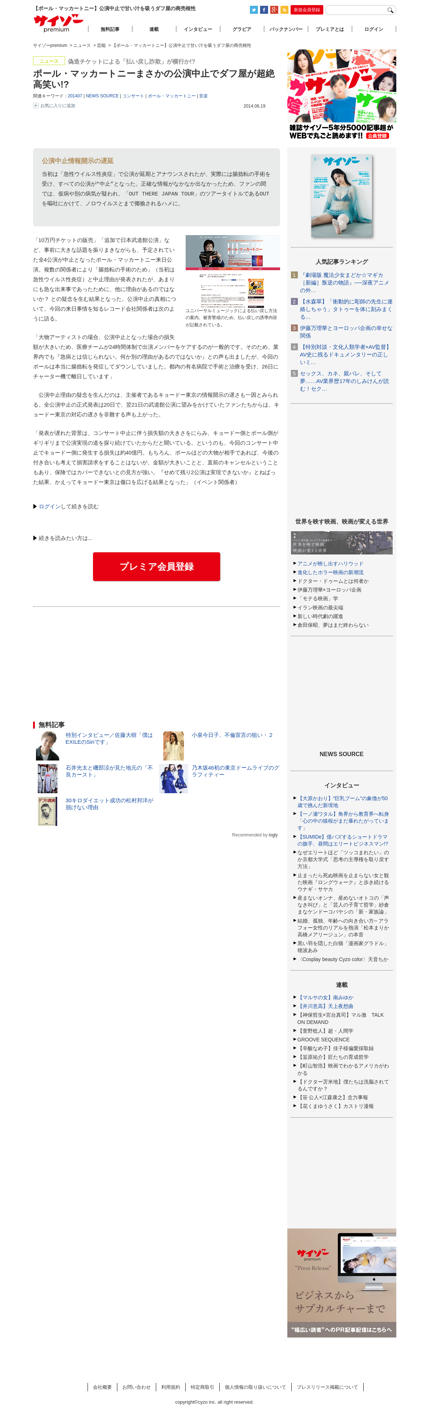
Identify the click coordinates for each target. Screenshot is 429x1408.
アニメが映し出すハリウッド (331, 563)
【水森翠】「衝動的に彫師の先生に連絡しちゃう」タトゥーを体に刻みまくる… (346, 309)
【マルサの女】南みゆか (325, 997)
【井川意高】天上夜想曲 (325, 1006)
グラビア (241, 29)
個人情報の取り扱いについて (255, 1387)
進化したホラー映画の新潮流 (331, 572)
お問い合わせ (136, 1387)
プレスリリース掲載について (327, 1387)
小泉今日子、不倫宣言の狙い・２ (233, 735)
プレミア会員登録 (157, 566)
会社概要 (102, 1387)
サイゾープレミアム (59, 23)
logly (273, 835)
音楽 (203, 95)
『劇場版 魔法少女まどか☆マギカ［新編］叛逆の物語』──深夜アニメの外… (344, 282)
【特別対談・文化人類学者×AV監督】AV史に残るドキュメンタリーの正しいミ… (346, 354)
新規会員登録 (307, 9)
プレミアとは (330, 29)
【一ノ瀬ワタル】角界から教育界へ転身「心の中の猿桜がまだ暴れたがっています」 (343, 821)
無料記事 (110, 29)
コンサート (133, 95)
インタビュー (198, 29)
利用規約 (170, 1387)
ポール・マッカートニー (172, 95)
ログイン (50, 506)
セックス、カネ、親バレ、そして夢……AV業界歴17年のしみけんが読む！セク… (344, 381)
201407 (75, 95)
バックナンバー (286, 29)
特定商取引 (202, 1387)
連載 (154, 29)
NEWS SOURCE (102, 95)
